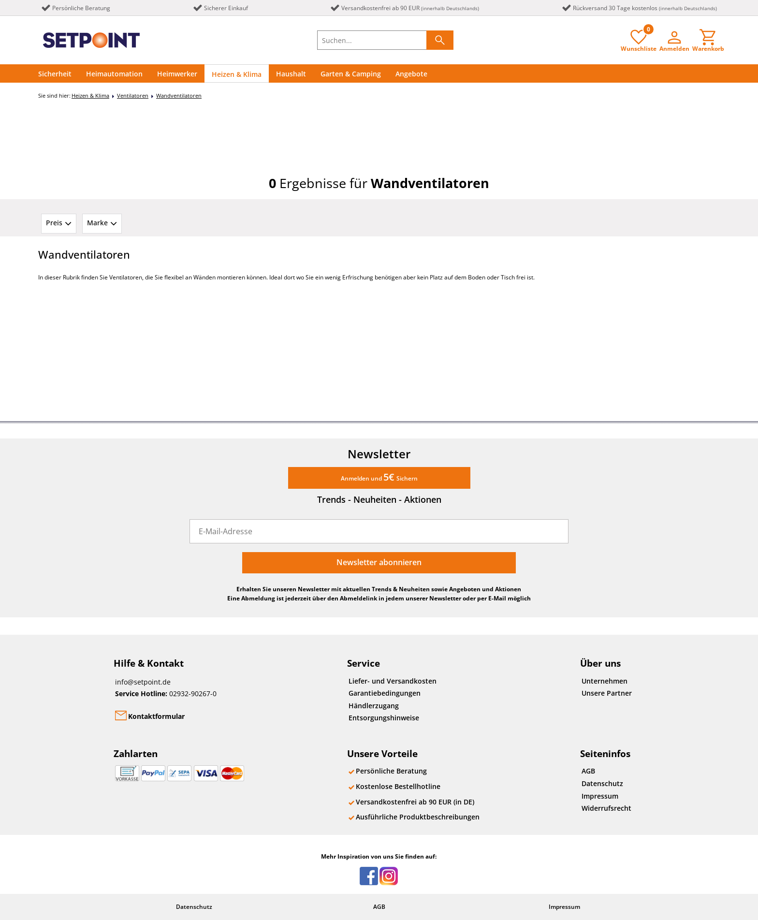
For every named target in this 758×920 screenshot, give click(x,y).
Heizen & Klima (237, 74)
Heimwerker (177, 73)
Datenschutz (602, 783)
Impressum (600, 796)
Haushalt (291, 73)
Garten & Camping (351, 73)
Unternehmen (604, 681)
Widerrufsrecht (606, 808)
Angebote (411, 73)
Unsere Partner (607, 693)
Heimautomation (114, 73)
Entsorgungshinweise (384, 717)
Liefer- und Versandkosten (393, 681)
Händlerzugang (374, 705)
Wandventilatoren (179, 95)
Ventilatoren (132, 95)
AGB (588, 770)
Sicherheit (55, 73)
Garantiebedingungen (385, 693)
